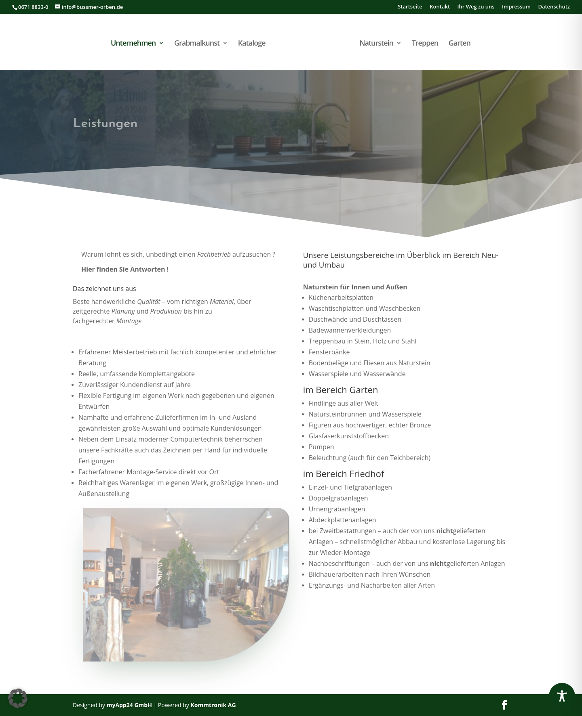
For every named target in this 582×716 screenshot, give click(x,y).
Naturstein (376, 44)
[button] (18, 698)
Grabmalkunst (196, 44)
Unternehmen (133, 44)
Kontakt (440, 7)
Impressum (516, 7)
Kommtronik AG (213, 705)
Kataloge (252, 44)
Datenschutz (554, 7)
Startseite (410, 7)
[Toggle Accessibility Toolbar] (562, 696)
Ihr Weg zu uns (475, 7)
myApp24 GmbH (129, 705)
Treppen (425, 44)
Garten (459, 44)
